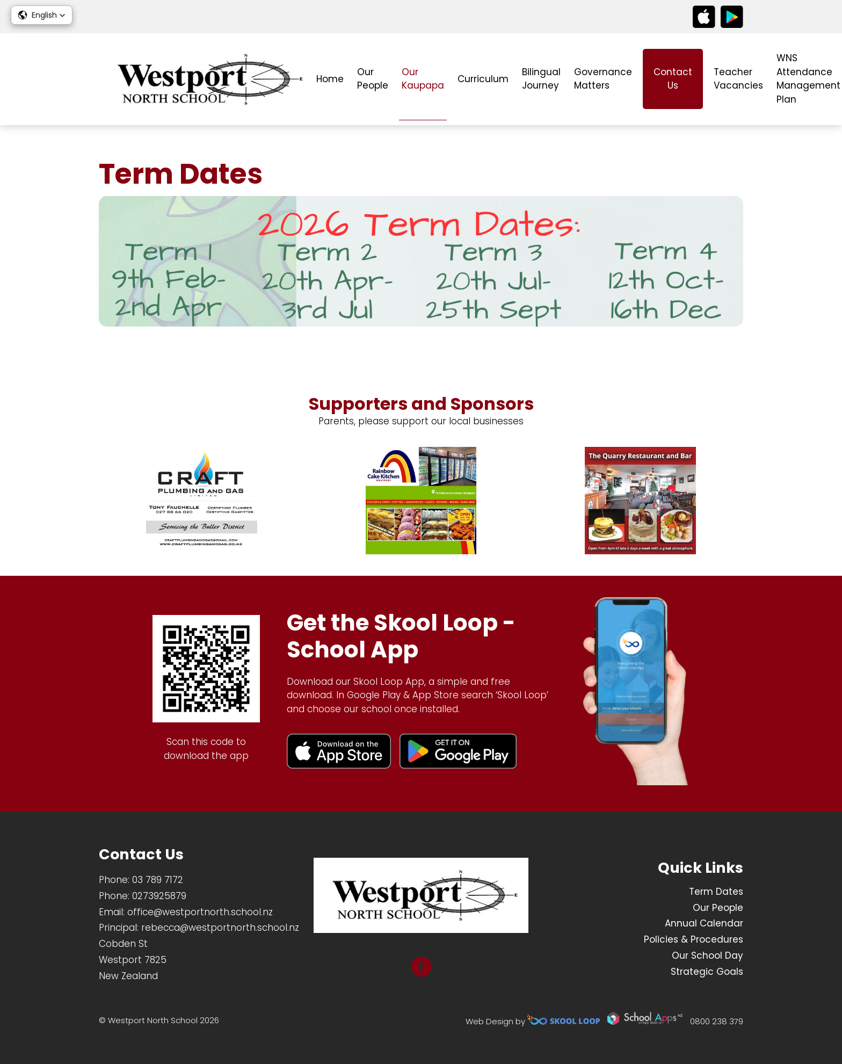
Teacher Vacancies (738, 79)
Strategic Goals (707, 971)
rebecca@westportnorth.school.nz (220, 927)
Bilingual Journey (541, 79)
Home (330, 79)
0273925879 (159, 895)
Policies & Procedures (693, 939)
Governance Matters (603, 79)
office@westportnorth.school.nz (200, 912)
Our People (372, 79)
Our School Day (707, 955)
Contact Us (673, 79)
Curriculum (483, 79)
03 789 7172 (157, 879)
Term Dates (716, 891)
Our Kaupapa (423, 79)
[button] (42, 15)
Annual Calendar (704, 923)
